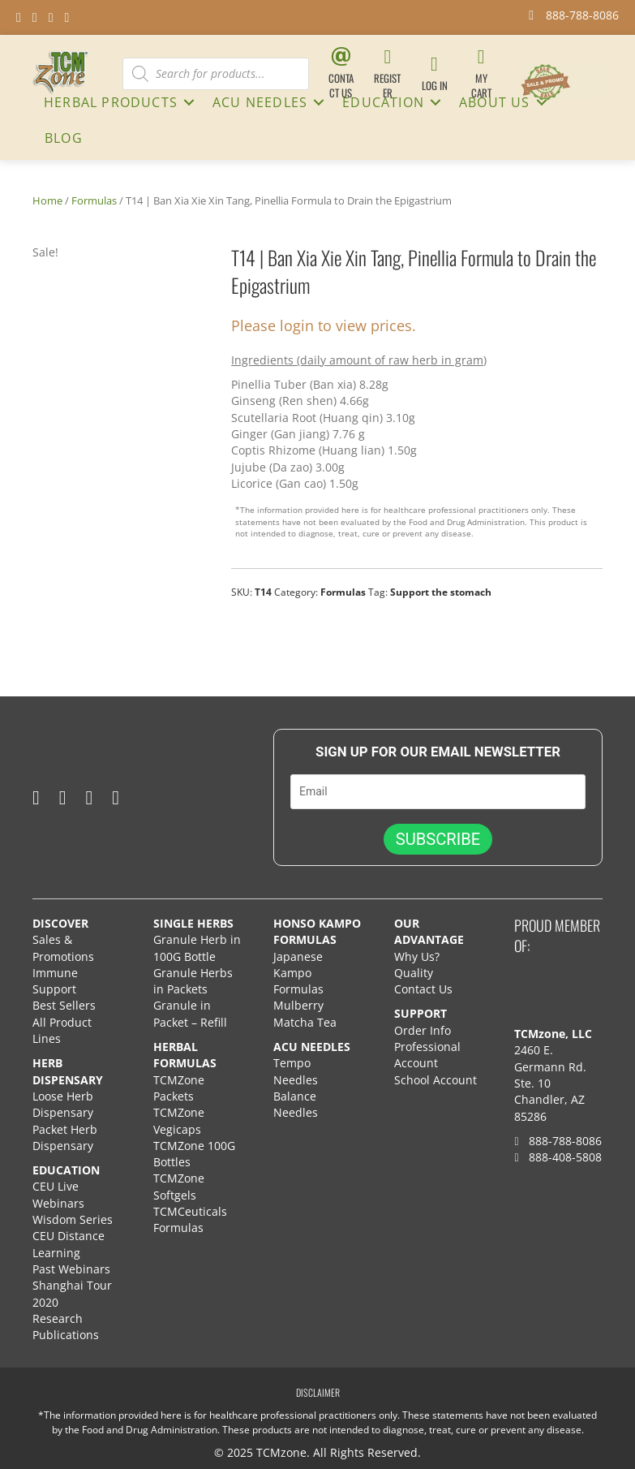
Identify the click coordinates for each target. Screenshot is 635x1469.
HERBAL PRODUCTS (111, 102)
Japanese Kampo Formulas (298, 973)
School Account (435, 1080)
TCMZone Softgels (178, 1187)
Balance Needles (295, 1104)
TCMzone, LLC (553, 1033)
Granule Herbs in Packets (193, 981)
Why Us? (417, 956)
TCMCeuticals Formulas (190, 1219)
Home (47, 200)
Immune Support (55, 981)
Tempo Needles (297, 1072)
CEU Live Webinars (58, 1195)
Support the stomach (440, 592)
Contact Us (423, 989)
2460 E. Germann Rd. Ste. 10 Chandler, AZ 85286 (550, 1083)
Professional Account (427, 1055)
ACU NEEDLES (259, 102)
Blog (64, 138)
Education (383, 102)
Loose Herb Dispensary (62, 1104)
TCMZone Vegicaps (178, 1120)
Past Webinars (71, 1269)
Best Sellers (64, 1006)
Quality (413, 972)
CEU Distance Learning (68, 1244)
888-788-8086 (557, 1140)
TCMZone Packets (178, 1088)
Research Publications (65, 1326)
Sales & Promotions (63, 947)
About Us (494, 102)
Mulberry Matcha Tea (305, 1014)
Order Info (424, 1030)
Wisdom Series (72, 1219)
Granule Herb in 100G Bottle (197, 947)
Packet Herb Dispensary (64, 1137)
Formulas (94, 200)
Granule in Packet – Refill (190, 1014)
